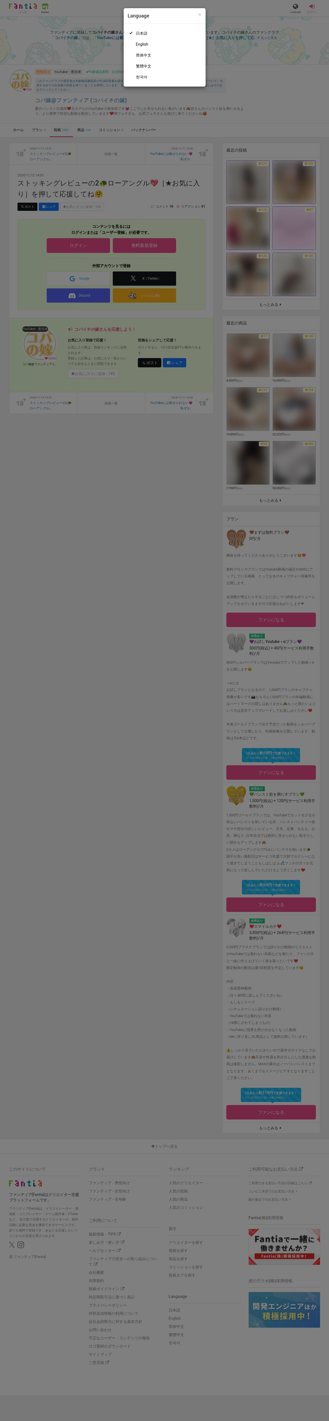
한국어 (141, 77)
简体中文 (143, 55)
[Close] (199, 14)
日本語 (141, 33)
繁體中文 (143, 66)
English (142, 44)
